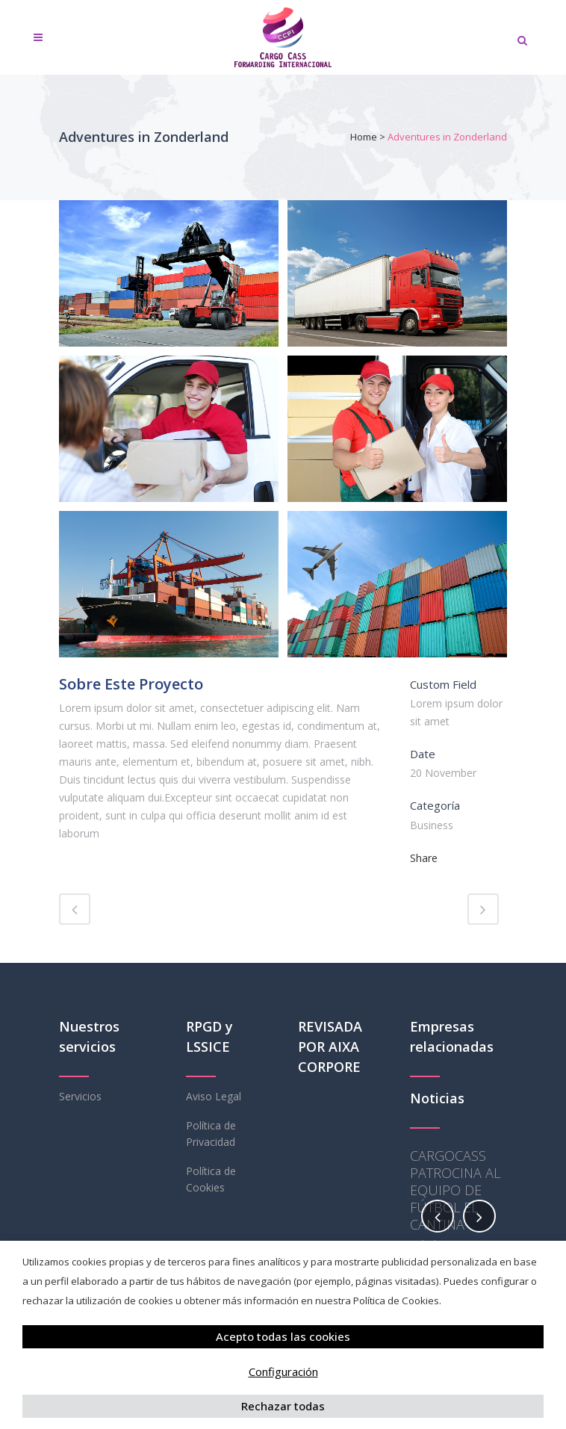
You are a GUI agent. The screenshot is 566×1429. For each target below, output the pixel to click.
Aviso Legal (213, 1096)
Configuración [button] (283, 1371)
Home (363, 136)
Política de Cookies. (397, 1300)
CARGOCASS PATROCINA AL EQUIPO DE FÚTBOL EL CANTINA (455, 1190)
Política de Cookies (211, 1179)
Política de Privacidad (211, 1133)
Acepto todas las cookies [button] (283, 1336)
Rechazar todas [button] (283, 1405)
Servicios (80, 1096)
